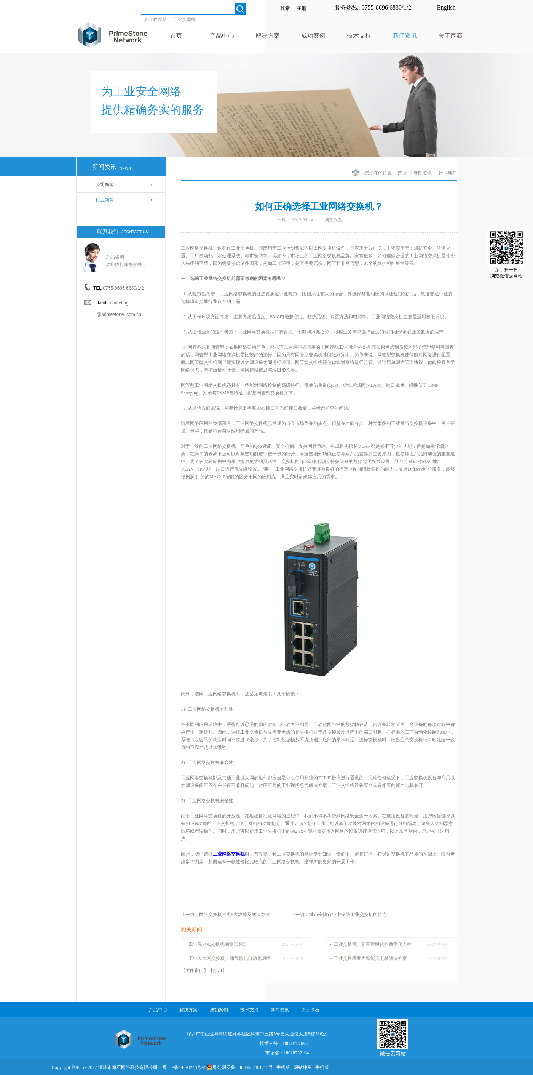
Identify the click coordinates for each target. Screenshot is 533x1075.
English (446, 7)
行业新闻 (448, 173)
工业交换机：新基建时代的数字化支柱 (373, 944)
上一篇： (225, 914)
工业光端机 (184, 19)
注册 (301, 8)
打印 (217, 970)
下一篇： (339, 914)
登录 (285, 8)
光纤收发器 (155, 19)
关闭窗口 (194, 970)
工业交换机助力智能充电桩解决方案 (370, 958)
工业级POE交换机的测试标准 (217, 944)
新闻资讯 (422, 173)
